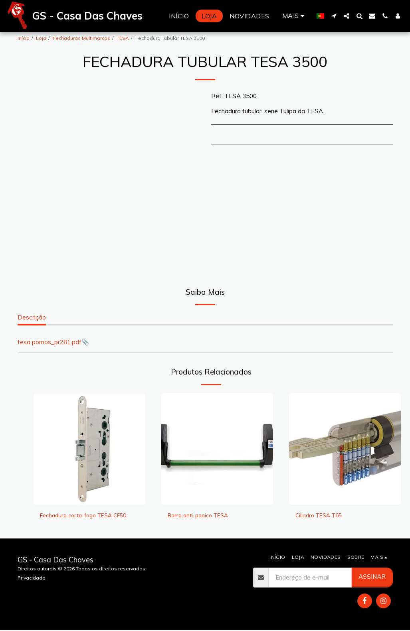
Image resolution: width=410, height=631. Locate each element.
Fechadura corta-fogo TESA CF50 (88, 515)
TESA (123, 38)
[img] (89, 449)
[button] (334, 16)
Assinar (372, 578)
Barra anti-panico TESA (201, 515)
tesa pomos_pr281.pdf (49, 342)
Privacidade (32, 579)
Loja (41, 38)
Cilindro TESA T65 (321, 515)
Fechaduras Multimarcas (81, 38)
